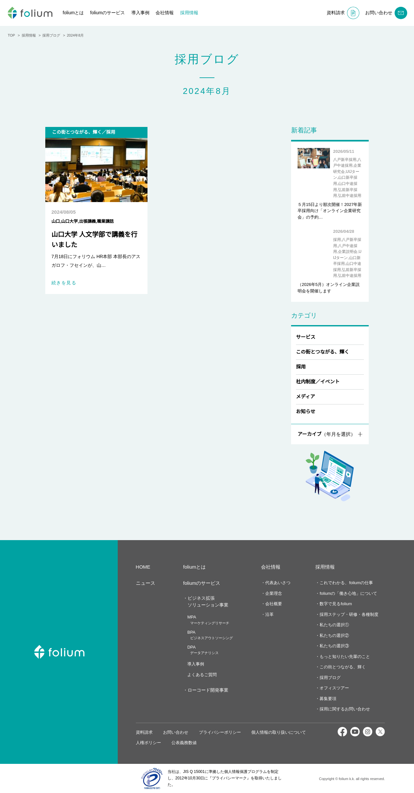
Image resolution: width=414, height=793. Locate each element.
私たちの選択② (333, 635)
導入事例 (145, 12)
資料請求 (144, 732)
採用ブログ (329, 677)
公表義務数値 (184, 743)
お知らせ (305, 411)
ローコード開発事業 (207, 690)
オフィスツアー (333, 688)
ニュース (145, 583)
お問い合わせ (175, 732)
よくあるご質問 (201, 675)
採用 (301, 366)
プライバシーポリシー (220, 732)
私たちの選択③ (333, 646)
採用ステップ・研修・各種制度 (348, 614)
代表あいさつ (277, 583)
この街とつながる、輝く (322, 351)
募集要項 (327, 699)
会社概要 (273, 604)
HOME (143, 566)
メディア (305, 396)
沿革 (269, 614)
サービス (305, 337)
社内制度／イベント (318, 381)
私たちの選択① (333, 625)
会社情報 (169, 12)
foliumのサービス (110, 12)
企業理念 (273, 593)
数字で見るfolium (336, 604)
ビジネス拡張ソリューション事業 (207, 601)
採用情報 (193, 12)
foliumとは (74, 12)
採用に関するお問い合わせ (344, 709)
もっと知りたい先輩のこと (344, 656)
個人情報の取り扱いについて (278, 732)
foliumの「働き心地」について (348, 593)
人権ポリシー (148, 743)
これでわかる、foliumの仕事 (346, 583)
